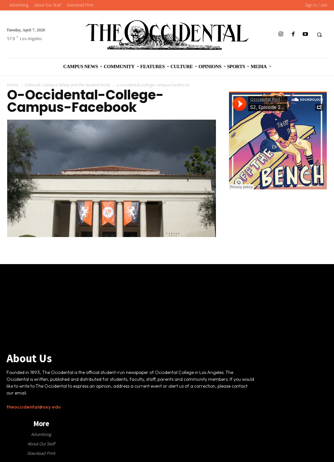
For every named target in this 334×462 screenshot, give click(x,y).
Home (13, 85)
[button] (319, 34)
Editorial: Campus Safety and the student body (67, 85)
